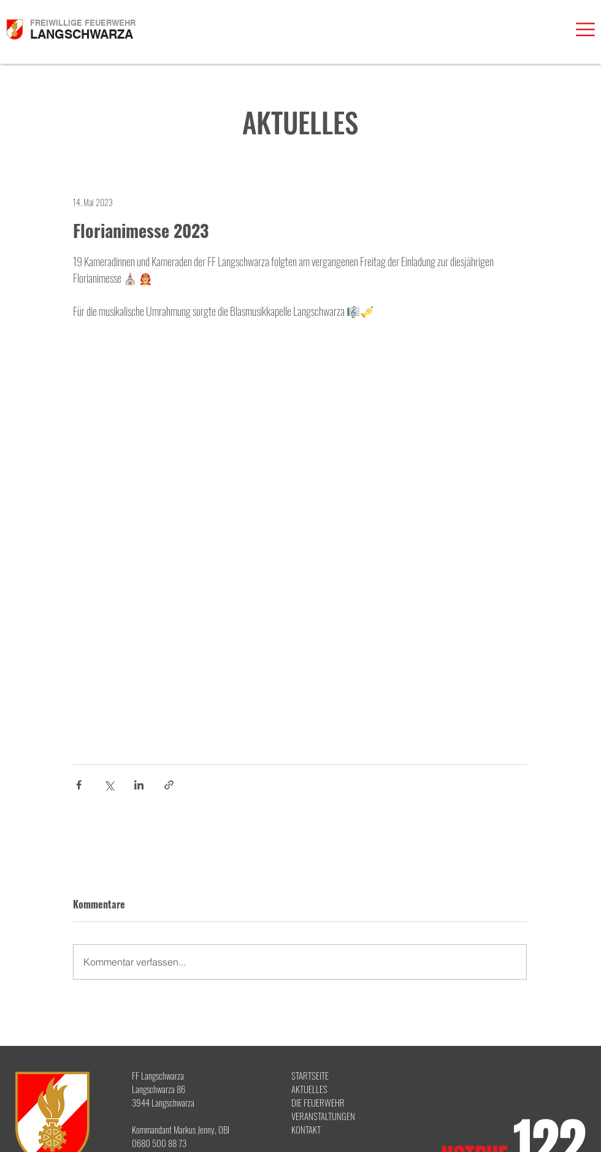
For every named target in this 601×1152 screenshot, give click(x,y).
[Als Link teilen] (169, 785)
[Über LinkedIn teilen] (139, 785)
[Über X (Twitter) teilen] (109, 785)
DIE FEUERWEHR (318, 1102)
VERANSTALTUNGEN (323, 1116)
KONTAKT (306, 1129)
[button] (585, 29)
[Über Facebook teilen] (79, 785)
